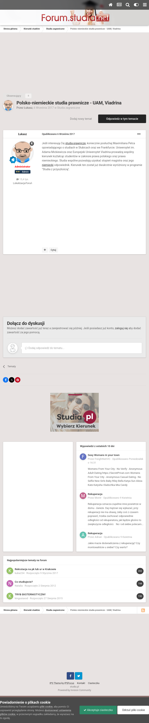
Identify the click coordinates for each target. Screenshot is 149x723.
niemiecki (48, 165)
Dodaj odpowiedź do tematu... (44, 348)
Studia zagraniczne (68, 107)
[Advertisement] (74, 62)
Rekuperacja (95, 494)
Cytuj (53, 250)
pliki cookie (46, 706)
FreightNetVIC (102, 458)
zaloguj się (121, 328)
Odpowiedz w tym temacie (122, 118)
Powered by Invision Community (74, 690)
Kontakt (81, 683)
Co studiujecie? (24, 581)
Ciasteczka (94, 683)
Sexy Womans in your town (104, 455)
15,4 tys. (22, 179)
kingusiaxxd (21, 598)
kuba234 (19, 573)
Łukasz (28, 107)
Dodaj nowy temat (81, 118)
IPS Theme (55, 683)
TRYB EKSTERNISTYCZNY (30, 594)
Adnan (98, 537)
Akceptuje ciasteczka (98, 710)
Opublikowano (58, 134)
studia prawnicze (75, 143)
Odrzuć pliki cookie (133, 710)
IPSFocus (69, 683)
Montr (98, 497)
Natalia (19, 585)
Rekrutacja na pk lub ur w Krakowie (35, 569)
